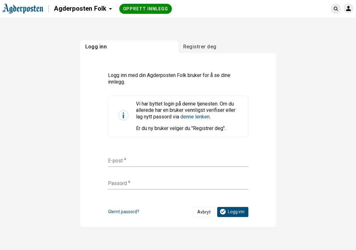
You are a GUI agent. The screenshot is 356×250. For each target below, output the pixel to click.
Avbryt (204, 212)
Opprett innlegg (145, 8)
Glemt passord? (123, 211)
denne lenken (195, 117)
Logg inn (232, 211)
